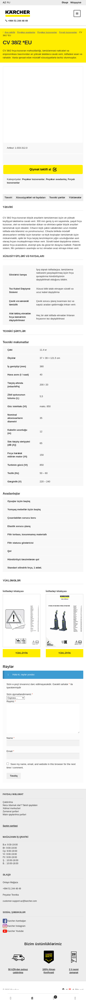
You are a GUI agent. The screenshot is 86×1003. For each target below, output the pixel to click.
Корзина (50, 996)
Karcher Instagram (16, 926)
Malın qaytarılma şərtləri (14, 814)
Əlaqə (65, 2)
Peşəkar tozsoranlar (47, 32)
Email (10, 751)
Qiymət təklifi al (42, 169)
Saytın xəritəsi (10, 826)
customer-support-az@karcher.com (20, 901)
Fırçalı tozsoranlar (68, 32)
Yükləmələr (75, 197)
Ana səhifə (10, 32)
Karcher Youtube (15, 931)
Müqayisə (75, 2)
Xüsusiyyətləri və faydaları (31, 197)
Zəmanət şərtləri (11, 811)
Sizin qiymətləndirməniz (20, 694)
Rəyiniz (11, 701)
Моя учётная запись (10, 998)
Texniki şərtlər (57, 197)
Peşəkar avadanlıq (26, 32)
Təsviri (8, 197)
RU (8, 2)
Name (10, 738)
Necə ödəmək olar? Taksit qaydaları (20, 805)
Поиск (32, 998)
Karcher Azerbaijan (16, 921)
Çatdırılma (8, 802)
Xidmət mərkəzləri (11, 808)
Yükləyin (21, 653)
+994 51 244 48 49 (16, 20)
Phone (75, 998)
